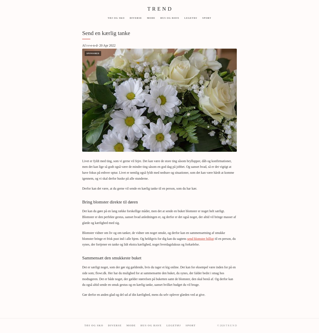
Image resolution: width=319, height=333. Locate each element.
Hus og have (169, 17)
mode (151, 17)
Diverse (136, 17)
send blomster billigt (200, 238)
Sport (206, 17)
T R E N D (159, 9)
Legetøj (190, 17)
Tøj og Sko (116, 17)
